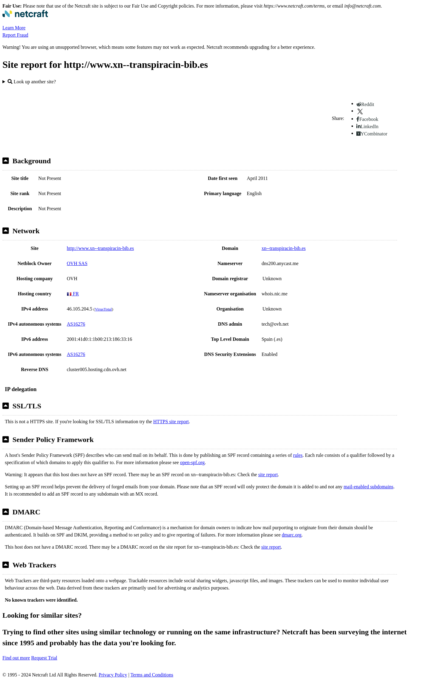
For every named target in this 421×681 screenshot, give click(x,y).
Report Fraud (15, 35)
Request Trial (44, 657)
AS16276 (76, 324)
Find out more (16, 657)
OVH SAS (77, 263)
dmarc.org (291, 534)
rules (298, 455)
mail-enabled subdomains (368, 486)
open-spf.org (192, 462)
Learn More (13, 27)
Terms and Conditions (152, 674)
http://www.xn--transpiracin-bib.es (100, 248)
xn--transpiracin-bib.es (284, 248)
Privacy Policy (113, 674)
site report (268, 474)
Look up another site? (32, 81)
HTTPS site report (171, 421)
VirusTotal (103, 309)
